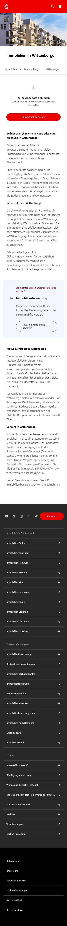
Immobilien (11, 69)
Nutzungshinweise (16, 880)
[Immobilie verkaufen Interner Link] (33, 703)
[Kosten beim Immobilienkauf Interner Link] (33, 664)
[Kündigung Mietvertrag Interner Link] (33, 775)
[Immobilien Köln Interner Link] (33, 582)
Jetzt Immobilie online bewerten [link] (34, 326)
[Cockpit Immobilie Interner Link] (33, 834)
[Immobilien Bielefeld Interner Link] (33, 612)
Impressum (12, 871)
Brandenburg (31, 69)
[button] (60, 6)
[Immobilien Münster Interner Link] (33, 602)
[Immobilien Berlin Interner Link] (33, 543)
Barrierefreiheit (14, 900)
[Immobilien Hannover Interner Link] (33, 592)
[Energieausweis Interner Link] (33, 733)
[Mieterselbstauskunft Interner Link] (33, 765)
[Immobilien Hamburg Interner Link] (33, 563)
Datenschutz (12, 861)
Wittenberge (52, 69)
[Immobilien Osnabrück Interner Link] (33, 631)
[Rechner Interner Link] (33, 814)
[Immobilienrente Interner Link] (33, 742)
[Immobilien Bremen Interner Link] (33, 572)
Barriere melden (14, 910)
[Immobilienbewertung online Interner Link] (33, 713)
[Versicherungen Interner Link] (33, 824)
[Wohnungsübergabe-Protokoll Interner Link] (33, 785)
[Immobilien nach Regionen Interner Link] (33, 723)
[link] (6, 516)
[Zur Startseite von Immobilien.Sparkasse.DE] (6, 6)
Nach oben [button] (51, 516)
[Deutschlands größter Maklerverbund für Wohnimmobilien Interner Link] (33, 795)
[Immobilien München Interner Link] (33, 553)
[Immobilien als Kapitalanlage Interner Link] (33, 674)
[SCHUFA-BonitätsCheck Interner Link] (33, 804)
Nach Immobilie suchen (33, 117)
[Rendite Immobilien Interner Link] (33, 693)
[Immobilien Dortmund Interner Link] (33, 621)
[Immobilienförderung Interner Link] (33, 684)
